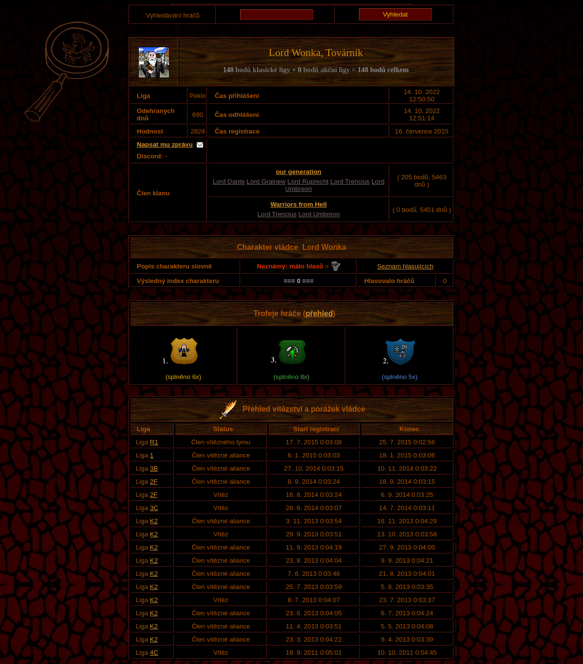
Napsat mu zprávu (165, 144)
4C (154, 652)
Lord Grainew (265, 181)
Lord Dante (229, 181)
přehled (319, 313)
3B (154, 468)
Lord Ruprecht (307, 181)
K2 (154, 521)
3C (154, 508)
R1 (154, 442)
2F (154, 481)
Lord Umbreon (319, 214)
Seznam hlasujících (405, 266)
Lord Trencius (350, 181)
